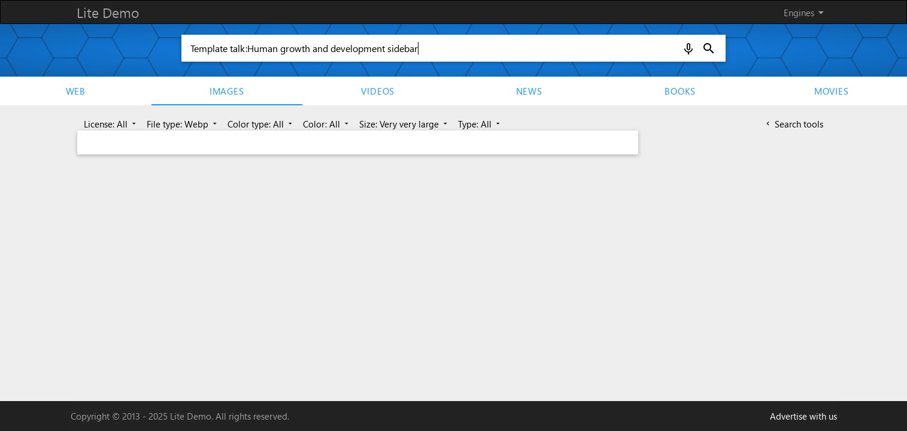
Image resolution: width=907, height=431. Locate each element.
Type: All (480, 124)
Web (76, 91)
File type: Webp (183, 124)
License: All (111, 124)
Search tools (793, 124)
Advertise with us (803, 416)
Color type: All (261, 124)
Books (680, 91)
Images (227, 91)
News (529, 91)
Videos (378, 91)
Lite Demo (108, 12)
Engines (806, 13)
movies (831, 91)
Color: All (327, 124)
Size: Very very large (404, 124)
